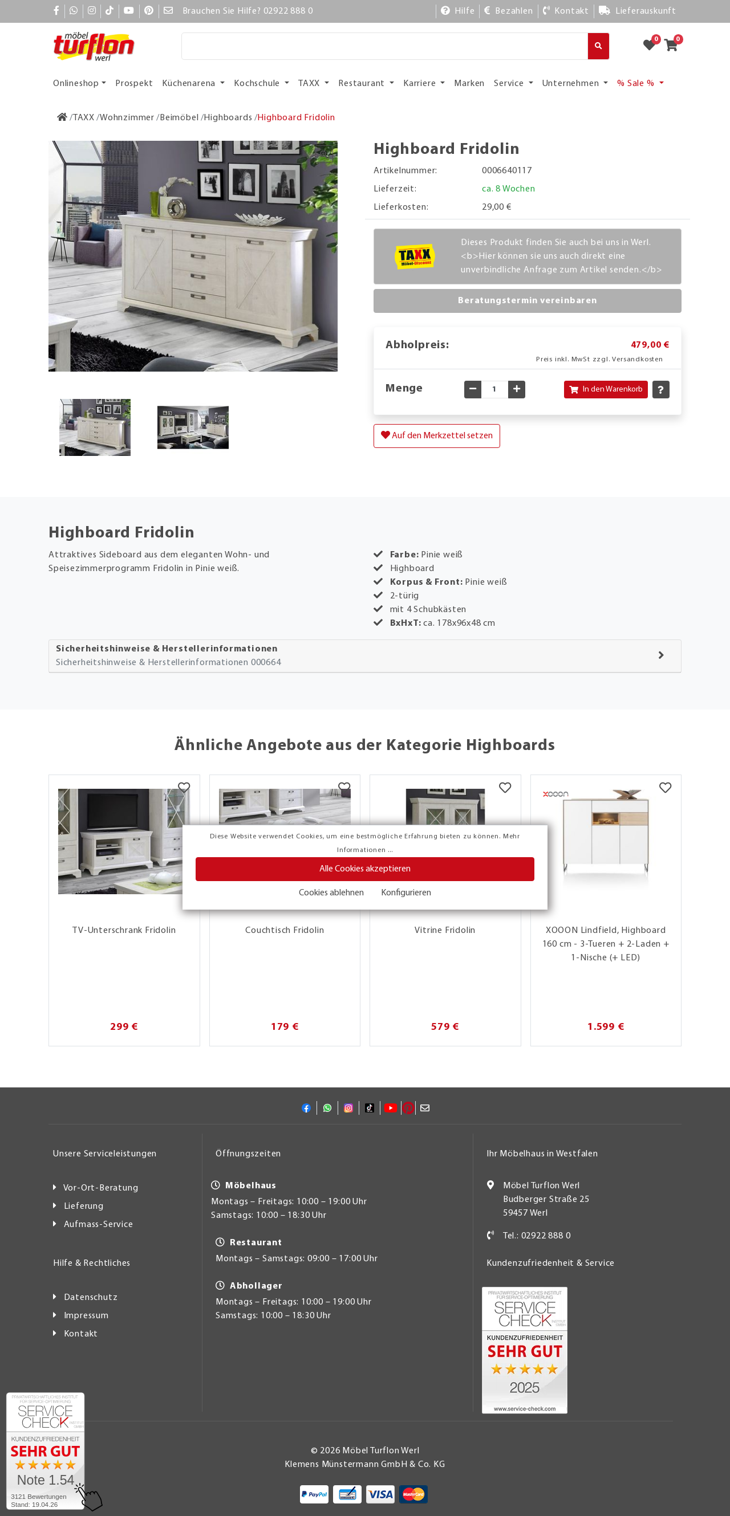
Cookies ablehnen (331, 893)
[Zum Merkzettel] (653, 46)
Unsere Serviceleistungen (105, 1154)
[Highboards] (228, 118)
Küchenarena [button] (190, 83)
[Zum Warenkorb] (674, 46)
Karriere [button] (420, 83)
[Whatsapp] (74, 11)
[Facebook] (56, 11)
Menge (404, 388)
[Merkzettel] (184, 789)
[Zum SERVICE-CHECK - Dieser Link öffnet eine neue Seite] (45, 1451)
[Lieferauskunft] (637, 11)
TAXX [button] (310, 83)
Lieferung (84, 1206)
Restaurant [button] (362, 83)
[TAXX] (84, 118)
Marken (469, 83)
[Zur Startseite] (62, 118)
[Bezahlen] (508, 11)
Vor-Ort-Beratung (101, 1188)
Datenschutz (91, 1297)
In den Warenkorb (606, 389)
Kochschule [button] (258, 83)
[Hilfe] (458, 11)
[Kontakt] (566, 11)
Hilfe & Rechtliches (92, 1263)
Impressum (86, 1316)
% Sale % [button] (636, 83)
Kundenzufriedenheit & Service (550, 1263)
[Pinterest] (149, 11)
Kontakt (81, 1334)
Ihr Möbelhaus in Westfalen (542, 1154)
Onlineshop (76, 83)
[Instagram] (92, 11)
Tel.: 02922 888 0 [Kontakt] (537, 1236)
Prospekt (134, 83)
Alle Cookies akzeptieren (365, 869)
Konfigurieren (406, 893)
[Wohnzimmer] (127, 118)
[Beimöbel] (179, 118)
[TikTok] (110, 11)
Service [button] (510, 83)
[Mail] (168, 11)
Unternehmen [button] (572, 83)
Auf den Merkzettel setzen (437, 435)
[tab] (365, 656)
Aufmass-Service (98, 1224)
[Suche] (384, 46)
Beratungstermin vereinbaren (527, 300)
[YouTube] (129, 11)
